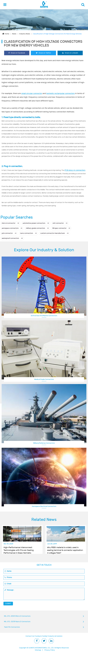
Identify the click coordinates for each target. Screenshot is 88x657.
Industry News (24, 34)
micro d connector (10, 223)
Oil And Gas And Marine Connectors (44, 316)
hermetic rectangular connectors (60, 93)
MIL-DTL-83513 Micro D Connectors (17, 616)
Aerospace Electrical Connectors (44, 506)
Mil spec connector (61, 228)
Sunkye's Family (41, 636)
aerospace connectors (12, 228)
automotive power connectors (36, 223)
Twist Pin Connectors (12, 627)
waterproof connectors (12, 238)
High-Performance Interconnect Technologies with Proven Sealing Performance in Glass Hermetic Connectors (19, 549)
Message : (9, 590)
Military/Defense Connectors (44, 443)
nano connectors (28, 233)
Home (7, 34)
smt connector (60, 223)
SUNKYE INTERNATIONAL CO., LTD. (41, 648)
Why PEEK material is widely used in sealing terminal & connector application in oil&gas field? (65, 549)
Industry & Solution (55, 636)
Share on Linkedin (70, 53)
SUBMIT (8, 603)
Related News (44, 519)
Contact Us (30, 636)
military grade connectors (37, 228)
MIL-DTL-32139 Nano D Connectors (17, 622)
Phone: (8, 577)
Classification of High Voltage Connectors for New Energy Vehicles (57, 34)
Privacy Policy (49, 650)
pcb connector (9, 233)
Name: (8, 571)
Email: (8, 584)
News (14, 34)
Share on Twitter (43, 53)
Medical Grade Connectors (44, 379)
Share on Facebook (17, 53)
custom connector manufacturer (54, 233)
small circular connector (31, 93)
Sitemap (38, 650)
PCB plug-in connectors (75, 170)
